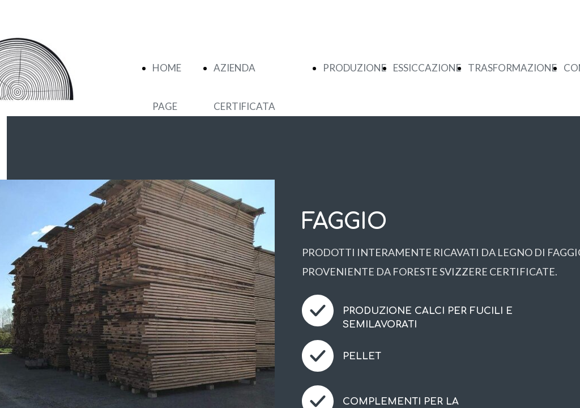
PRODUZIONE (354, 68)
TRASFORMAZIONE (512, 68)
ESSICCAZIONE (427, 68)
